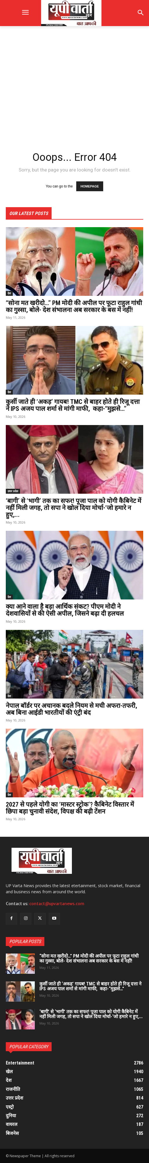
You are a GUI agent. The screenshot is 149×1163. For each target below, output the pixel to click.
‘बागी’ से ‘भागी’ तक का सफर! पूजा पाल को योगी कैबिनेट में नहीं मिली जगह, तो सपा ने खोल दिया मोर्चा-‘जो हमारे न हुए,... (73, 507)
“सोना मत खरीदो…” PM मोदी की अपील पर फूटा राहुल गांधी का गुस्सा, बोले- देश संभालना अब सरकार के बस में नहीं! (74, 306)
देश (9, 293)
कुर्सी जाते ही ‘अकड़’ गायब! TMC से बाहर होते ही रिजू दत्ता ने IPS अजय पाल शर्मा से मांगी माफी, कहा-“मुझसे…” (73, 405)
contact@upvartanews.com (56, 903)
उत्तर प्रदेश (13, 491)
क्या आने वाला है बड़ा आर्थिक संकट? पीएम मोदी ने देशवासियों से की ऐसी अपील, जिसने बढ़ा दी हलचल (65, 610)
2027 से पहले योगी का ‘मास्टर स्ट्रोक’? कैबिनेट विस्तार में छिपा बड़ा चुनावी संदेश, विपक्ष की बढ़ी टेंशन (70, 808)
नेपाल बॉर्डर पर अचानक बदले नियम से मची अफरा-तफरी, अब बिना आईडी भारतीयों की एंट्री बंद (71, 709)
